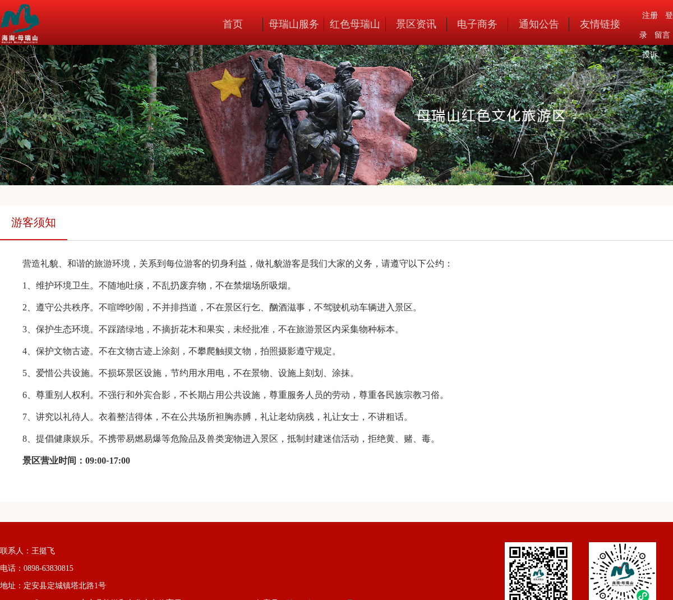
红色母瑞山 (355, 24)
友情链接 (600, 24)
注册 (650, 15)
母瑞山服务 (294, 24)
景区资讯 (416, 24)
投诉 (650, 55)
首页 (233, 24)
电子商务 (477, 24)
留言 (662, 35)
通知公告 (539, 24)
